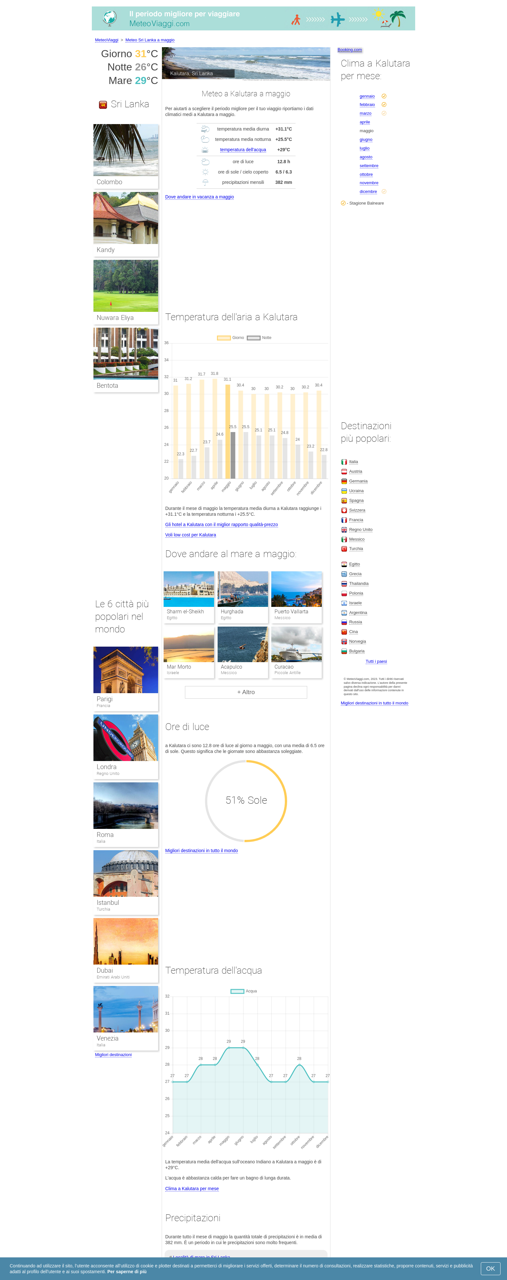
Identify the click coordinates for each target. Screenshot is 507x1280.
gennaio (367, 96)
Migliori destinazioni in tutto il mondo (201, 850)
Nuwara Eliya (115, 318)
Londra (107, 767)
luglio (365, 148)
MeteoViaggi (106, 39)
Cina (353, 631)
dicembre (368, 191)
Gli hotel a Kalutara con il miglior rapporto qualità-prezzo (221, 524)
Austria (355, 471)
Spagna (356, 500)
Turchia (103, 909)
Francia (103, 705)
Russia (355, 621)
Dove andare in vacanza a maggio (199, 196)
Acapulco (231, 667)
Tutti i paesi (376, 661)
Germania (358, 481)
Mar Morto (179, 667)
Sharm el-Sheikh (185, 611)
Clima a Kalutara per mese (192, 1188)
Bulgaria (357, 651)
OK (490, 1268)
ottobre (366, 174)
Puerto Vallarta (291, 611)
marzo (366, 113)
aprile (365, 122)
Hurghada (232, 611)
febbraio (367, 104)
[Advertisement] (246, 249)
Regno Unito (108, 773)
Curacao (284, 667)
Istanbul (108, 902)
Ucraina (356, 490)
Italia (101, 841)
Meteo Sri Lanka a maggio (150, 39)
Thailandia (359, 583)
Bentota (107, 385)
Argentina (358, 612)
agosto (366, 156)
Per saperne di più (126, 1271)
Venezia (108, 1038)
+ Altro (246, 692)
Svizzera (357, 510)
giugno (366, 139)
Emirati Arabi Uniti (113, 977)
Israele (355, 602)
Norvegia (357, 641)
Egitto (354, 564)
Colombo (109, 182)
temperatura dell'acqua (243, 149)
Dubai (105, 970)
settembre (369, 165)
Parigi (105, 699)
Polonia (356, 593)
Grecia (355, 573)
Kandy (106, 250)
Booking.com (350, 49)
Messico (357, 539)
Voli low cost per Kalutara (190, 534)
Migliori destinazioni (113, 1054)
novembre (369, 182)
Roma (105, 835)
